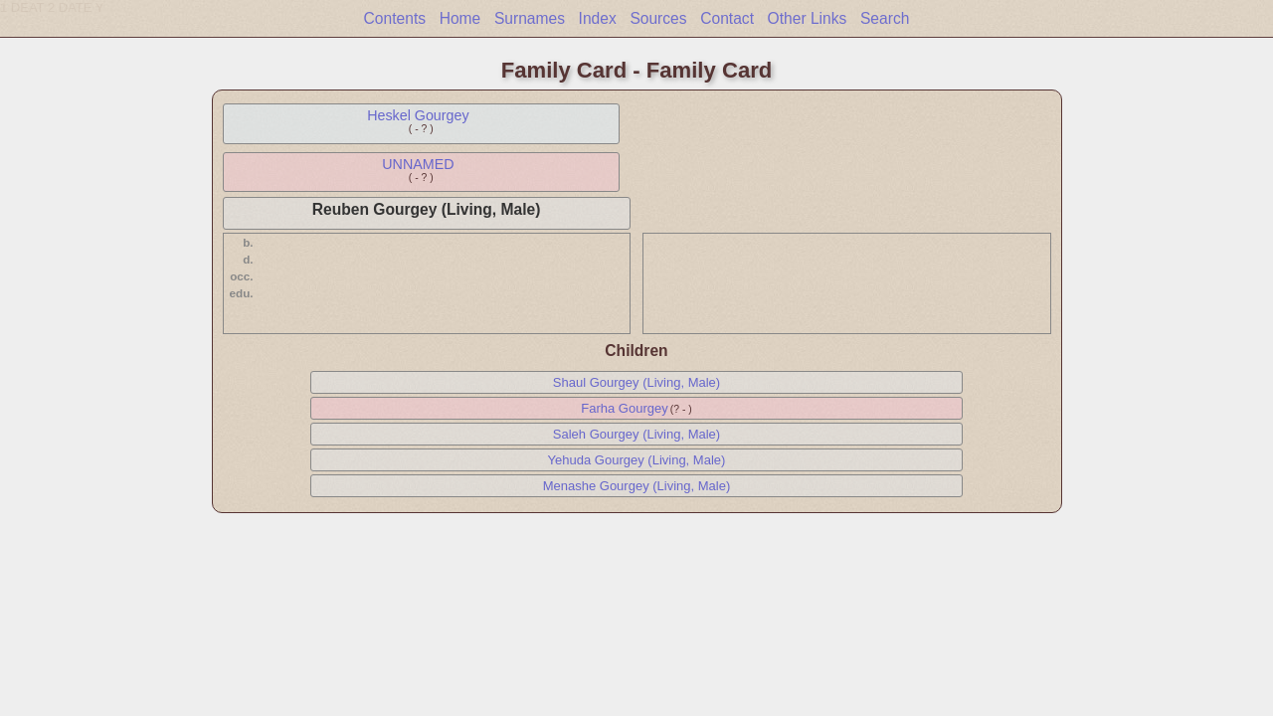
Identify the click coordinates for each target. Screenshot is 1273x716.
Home (460, 18)
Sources (658, 18)
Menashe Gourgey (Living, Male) (637, 485)
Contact (727, 18)
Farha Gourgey (624, 408)
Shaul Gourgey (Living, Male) (636, 382)
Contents (395, 18)
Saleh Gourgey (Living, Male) (636, 434)
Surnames (529, 18)
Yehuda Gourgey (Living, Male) (637, 459)
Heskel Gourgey (418, 115)
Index (598, 18)
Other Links (807, 18)
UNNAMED (418, 164)
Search (884, 18)
